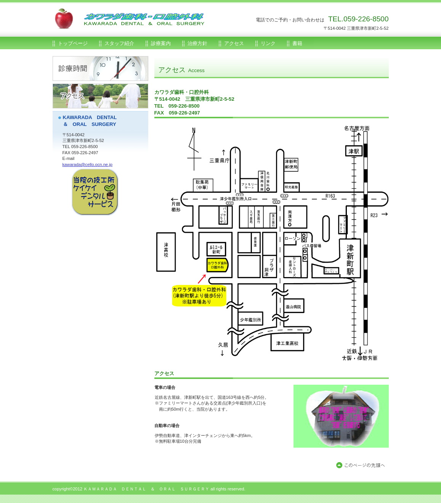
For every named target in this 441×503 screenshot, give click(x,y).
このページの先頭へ (362, 465)
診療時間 (100, 68)
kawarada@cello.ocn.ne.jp (87, 164)
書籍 (297, 43)
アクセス (100, 96)
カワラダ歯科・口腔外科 (144, 27)
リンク (268, 43)
